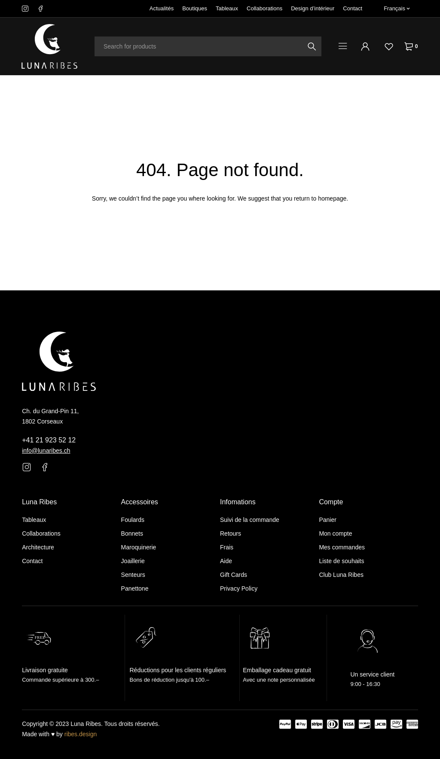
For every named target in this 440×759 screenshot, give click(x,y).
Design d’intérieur (312, 8)
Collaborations (264, 8)
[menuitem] (397, 8)
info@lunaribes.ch (46, 450)
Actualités (162, 8)
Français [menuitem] (394, 8)
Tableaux (227, 8)
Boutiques (194, 8)
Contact (352, 8)
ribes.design (80, 734)
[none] (397, 8)
